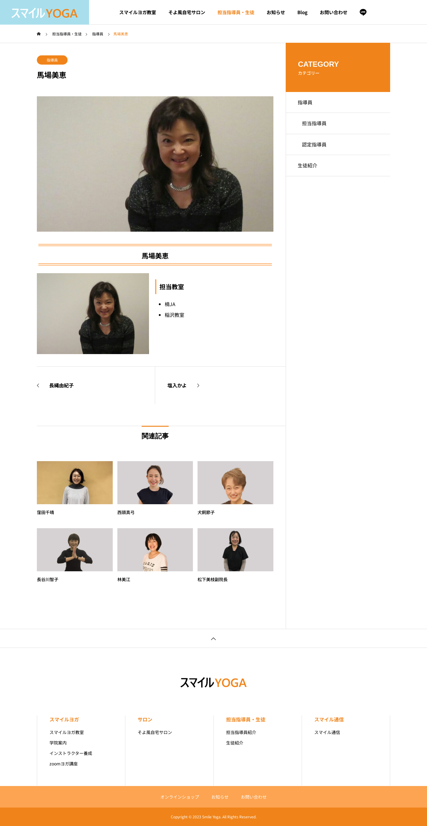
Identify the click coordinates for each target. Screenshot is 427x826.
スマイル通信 (329, 719)
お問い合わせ (333, 12)
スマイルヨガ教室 (137, 12)
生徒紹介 (308, 167)
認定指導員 (314, 146)
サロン (145, 719)
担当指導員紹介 (241, 732)
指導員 (52, 59)
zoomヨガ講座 (63, 763)
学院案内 (58, 743)
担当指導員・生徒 (235, 12)
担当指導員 (314, 124)
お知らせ (276, 12)
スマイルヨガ (64, 719)
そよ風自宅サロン (186, 12)
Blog (302, 12)
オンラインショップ (179, 797)
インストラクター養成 (70, 753)
